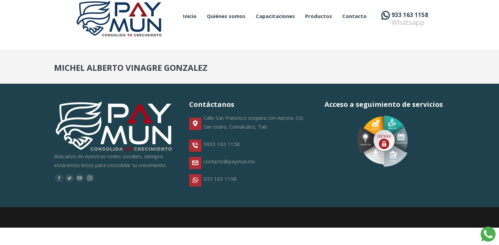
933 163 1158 (410, 27)
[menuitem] (190, 28)
